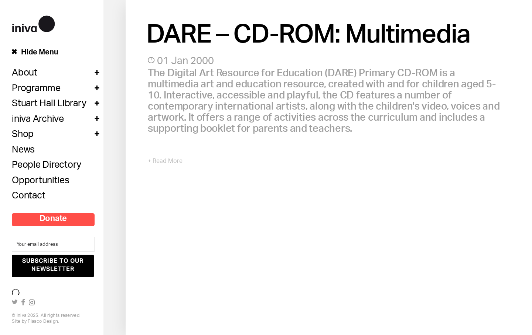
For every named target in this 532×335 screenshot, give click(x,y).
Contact (28, 197)
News (23, 151)
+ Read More (165, 162)
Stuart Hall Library (49, 105)
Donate (53, 220)
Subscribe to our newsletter (52, 266)
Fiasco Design (43, 321)
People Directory (46, 166)
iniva (33, 22)
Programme (36, 90)
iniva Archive (38, 120)
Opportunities (40, 182)
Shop (23, 136)
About (24, 74)
